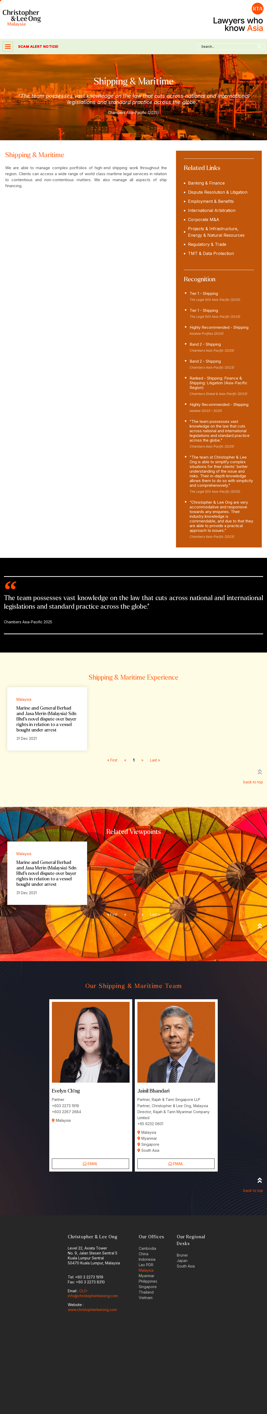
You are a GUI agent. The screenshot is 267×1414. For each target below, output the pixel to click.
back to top (253, 782)
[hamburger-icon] (8, 46)
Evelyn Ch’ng (66, 1091)
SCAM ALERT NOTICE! (30, 46)
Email (90, 1163)
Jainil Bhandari (153, 1091)
